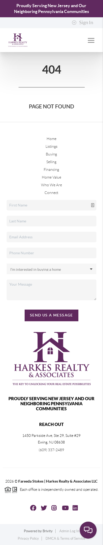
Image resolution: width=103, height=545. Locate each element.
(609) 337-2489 (51, 450)
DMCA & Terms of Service (65, 538)
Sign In (82, 22)
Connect (51, 193)
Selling (51, 162)
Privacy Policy (28, 538)
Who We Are (51, 185)
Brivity (48, 531)
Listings (51, 146)
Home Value (51, 177)
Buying (51, 154)
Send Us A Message (51, 315)
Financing (51, 169)
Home (51, 139)
